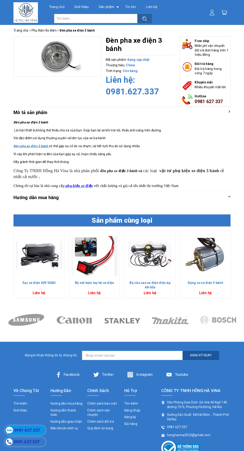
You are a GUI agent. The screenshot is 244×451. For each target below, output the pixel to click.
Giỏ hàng (130, 424)
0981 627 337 (209, 101)
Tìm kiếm (20, 403)
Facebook (68, 374)
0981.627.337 (132, 91)
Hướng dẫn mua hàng (66, 403)
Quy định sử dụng (100, 428)
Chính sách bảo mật (102, 403)
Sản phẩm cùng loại (122, 220)
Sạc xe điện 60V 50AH (39, 283)
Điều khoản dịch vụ (64, 428)
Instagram (140, 374)
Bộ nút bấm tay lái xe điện (94, 283)
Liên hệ (151, 7)
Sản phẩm (106, 7)
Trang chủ (56, 7)
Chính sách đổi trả (100, 421)
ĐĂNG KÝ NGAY (201, 355)
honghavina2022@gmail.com (189, 435)
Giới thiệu (81, 7)
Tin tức (130, 7)
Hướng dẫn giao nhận (66, 421)
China (130, 65)
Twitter (103, 374)
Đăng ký (130, 417)
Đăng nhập (132, 410)
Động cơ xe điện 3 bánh (205, 283)
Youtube (177, 374)
